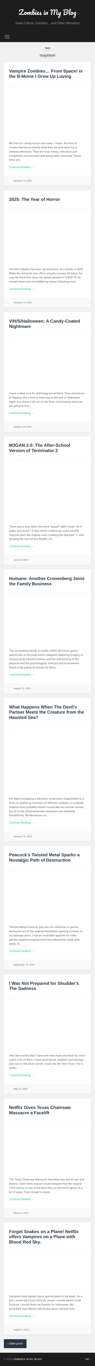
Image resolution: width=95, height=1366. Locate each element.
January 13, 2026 (22, 302)
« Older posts (15, 1343)
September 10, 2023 (24, 964)
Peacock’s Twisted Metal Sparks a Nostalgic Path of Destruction (44, 857)
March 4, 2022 (21, 1213)
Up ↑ (88, 1359)
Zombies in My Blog (47, 12)
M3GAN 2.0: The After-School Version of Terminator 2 (39, 448)
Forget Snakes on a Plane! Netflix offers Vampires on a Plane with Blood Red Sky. (44, 1237)
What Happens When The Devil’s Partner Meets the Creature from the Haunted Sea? (46, 712)
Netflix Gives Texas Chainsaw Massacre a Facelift (40, 1110)
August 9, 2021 (21, 1329)
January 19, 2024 (22, 836)
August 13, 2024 (22, 688)
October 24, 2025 (22, 426)
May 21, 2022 (20, 1088)
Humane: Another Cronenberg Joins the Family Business (46, 581)
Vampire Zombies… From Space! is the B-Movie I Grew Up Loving (45, 74)
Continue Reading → (21, 167)
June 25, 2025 (20, 560)
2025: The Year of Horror (34, 199)
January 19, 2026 (22, 180)
